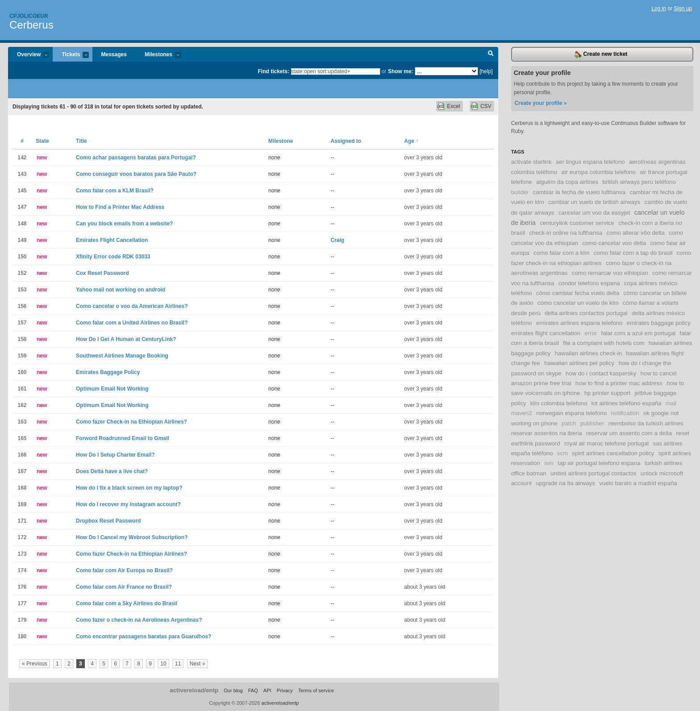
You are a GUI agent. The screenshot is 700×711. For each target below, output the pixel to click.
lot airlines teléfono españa (627, 403)
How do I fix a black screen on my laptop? (129, 488)
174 (21, 570)
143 (21, 174)
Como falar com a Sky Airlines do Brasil (126, 603)
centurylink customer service (577, 223)
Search (490, 54)
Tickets (70, 55)
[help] (485, 71)
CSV (486, 106)
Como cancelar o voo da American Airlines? (132, 306)
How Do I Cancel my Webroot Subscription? (132, 537)
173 (21, 554)
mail (671, 403)
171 (21, 521)
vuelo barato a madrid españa (638, 483)
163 (21, 422)
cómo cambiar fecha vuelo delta (577, 293)
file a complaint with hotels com (604, 343)
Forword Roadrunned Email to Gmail (122, 438)
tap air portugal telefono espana (599, 463)
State (42, 141)
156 (21, 306)
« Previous (34, 664)
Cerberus (31, 25)
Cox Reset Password (102, 273)
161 (21, 389)
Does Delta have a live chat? (112, 471)
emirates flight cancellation (545, 333)
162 (21, 405)
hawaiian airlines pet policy (579, 363)
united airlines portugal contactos (593, 473)
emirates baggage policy (659, 323)
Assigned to (346, 141)
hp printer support (607, 393)
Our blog (233, 690)
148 (21, 223)
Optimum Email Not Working (112, 389)
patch (569, 423)
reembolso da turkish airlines (645, 423)
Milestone (280, 141)
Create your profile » (541, 103)
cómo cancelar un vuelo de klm (578, 302)
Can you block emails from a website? (124, 223)
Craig (338, 240)
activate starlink (531, 161)
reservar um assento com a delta (629, 433)
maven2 (521, 413)
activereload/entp (194, 690)
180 (21, 636)
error (590, 333)
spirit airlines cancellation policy (613, 453)
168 (21, 488)
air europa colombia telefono (598, 172)
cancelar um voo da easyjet (594, 212)
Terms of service (316, 690)
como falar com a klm (561, 252)
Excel (453, 106)
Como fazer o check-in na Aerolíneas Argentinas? (139, 620)
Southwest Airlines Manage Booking (122, 356)
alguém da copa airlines (567, 182)
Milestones (158, 55)
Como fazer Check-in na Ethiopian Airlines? (131, 422)
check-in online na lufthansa (565, 232)
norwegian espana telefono (571, 413)
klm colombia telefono (559, 403)
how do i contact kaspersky (601, 373)
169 (21, 504)
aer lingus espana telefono (590, 161)
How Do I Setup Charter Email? (115, 455)
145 (21, 190)
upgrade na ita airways (565, 483)
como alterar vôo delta (635, 232)
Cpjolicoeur (28, 16)
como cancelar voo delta (614, 243)
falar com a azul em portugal (638, 333)
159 (21, 356)
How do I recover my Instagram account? (128, 504)
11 (178, 664)
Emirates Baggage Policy (108, 372)
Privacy (285, 690)
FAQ (253, 690)
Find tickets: (274, 71)
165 (21, 438)
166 (21, 455)
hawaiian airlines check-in (588, 353)
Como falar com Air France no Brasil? (124, 587)
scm (562, 453)
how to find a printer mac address (618, 383)
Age (411, 141)
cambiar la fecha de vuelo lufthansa (579, 192)
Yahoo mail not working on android (120, 290)
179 (21, 620)
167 (21, 471)
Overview (28, 55)
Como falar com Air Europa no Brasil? (124, 570)
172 (21, 537)
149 (21, 240)
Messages (114, 54)
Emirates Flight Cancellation (112, 240)
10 (163, 664)
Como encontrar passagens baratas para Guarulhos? (143, 636)
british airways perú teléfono (639, 182)
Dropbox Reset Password (108, 521)
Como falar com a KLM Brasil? (115, 190)
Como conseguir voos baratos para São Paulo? (136, 174)
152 (21, 273)
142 (21, 157)
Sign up (683, 8)
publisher (592, 423)
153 (21, 290)
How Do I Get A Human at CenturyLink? (126, 339)
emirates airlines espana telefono (579, 323)
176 (21, 587)
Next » (197, 664)
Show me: (400, 71)
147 (21, 207)
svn (549, 463)
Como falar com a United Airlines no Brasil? (132, 323)
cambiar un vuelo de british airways (594, 202)
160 (21, 372)
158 (21, 339)
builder (520, 192)
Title (81, 141)
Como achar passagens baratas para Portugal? (136, 157)
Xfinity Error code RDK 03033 (113, 257)
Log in (658, 8)
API (267, 690)
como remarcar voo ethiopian (610, 273)
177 (21, 603)
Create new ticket (601, 54)
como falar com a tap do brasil (633, 252)
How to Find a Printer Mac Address (120, 207)
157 (21, 323)
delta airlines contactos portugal (586, 313)
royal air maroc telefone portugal (606, 443)
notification (625, 413)
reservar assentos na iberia (546, 433)
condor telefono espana (589, 283)
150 (21, 257)
